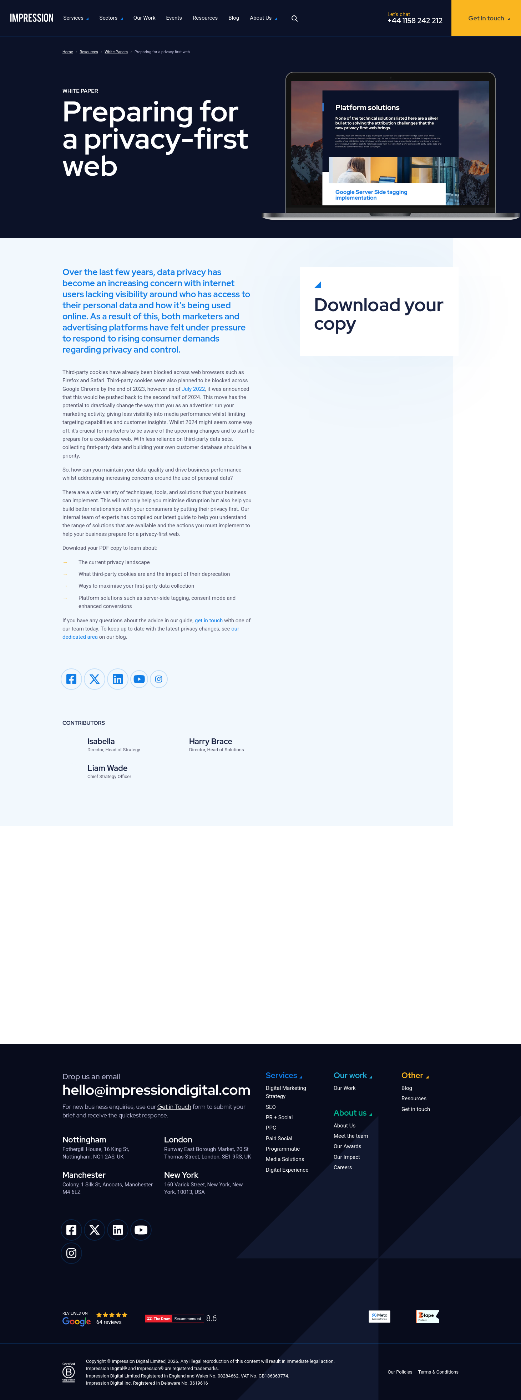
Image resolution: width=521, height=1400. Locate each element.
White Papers (116, 52)
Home (67, 52)
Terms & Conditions (438, 1371)
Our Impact (347, 1156)
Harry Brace (210, 741)
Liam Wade (107, 768)
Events (180, 18)
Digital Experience (287, 1169)
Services (80, 18)
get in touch (209, 620)
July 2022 (193, 389)
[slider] (112, 1313)
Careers (343, 1166)
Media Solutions (285, 1158)
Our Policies (400, 1371)
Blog (240, 18)
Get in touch (486, 18)
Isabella (101, 741)
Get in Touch (174, 1106)
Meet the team (351, 1135)
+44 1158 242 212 (415, 20)
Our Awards (347, 1145)
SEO (271, 1106)
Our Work (151, 18)
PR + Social (279, 1116)
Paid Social (279, 1137)
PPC (271, 1127)
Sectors (115, 18)
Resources (211, 18)
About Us (267, 18)
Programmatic (283, 1148)
